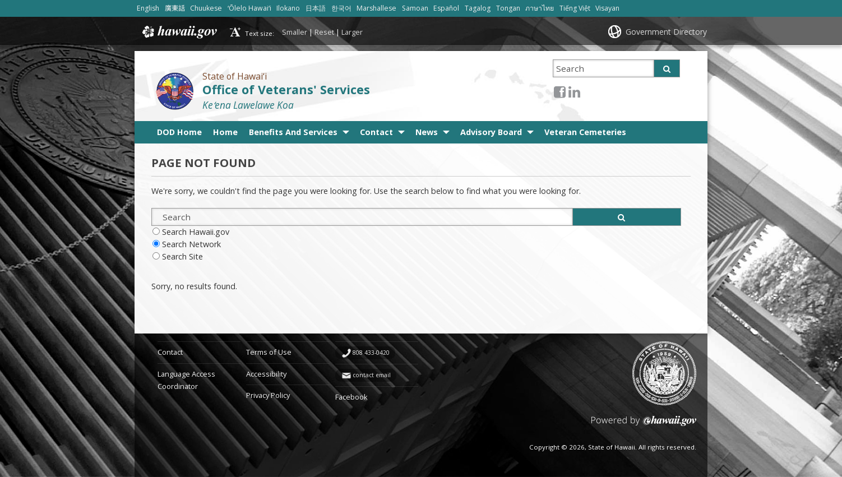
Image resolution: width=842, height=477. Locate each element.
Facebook (351, 397)
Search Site (182, 256)
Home (225, 132)
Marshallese (376, 8)
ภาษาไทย (539, 8)
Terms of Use (269, 352)
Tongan (508, 8)
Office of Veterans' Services (286, 89)
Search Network (191, 244)
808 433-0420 (371, 352)
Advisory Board (491, 132)
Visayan (607, 8)
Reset (324, 32)
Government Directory (666, 31)
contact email (372, 375)
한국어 (341, 8)
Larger (352, 32)
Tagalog (478, 8)
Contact (376, 132)
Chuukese (206, 8)
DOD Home (179, 132)
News (426, 132)
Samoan (415, 8)
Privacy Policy (268, 395)
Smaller (294, 32)
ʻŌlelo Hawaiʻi (249, 8)
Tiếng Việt (574, 8)
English (148, 8)
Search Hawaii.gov (195, 231)
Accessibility (266, 374)
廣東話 (175, 8)
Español (446, 8)
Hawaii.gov (178, 32)
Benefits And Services (293, 132)
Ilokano (288, 8)
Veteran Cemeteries (585, 132)
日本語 (316, 8)
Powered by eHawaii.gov (643, 425)
